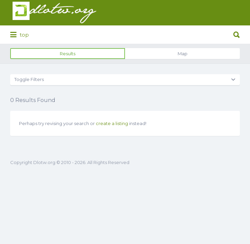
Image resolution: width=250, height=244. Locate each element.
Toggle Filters (29, 79)
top (19, 35)
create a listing (112, 123)
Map (183, 53)
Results (67, 53)
